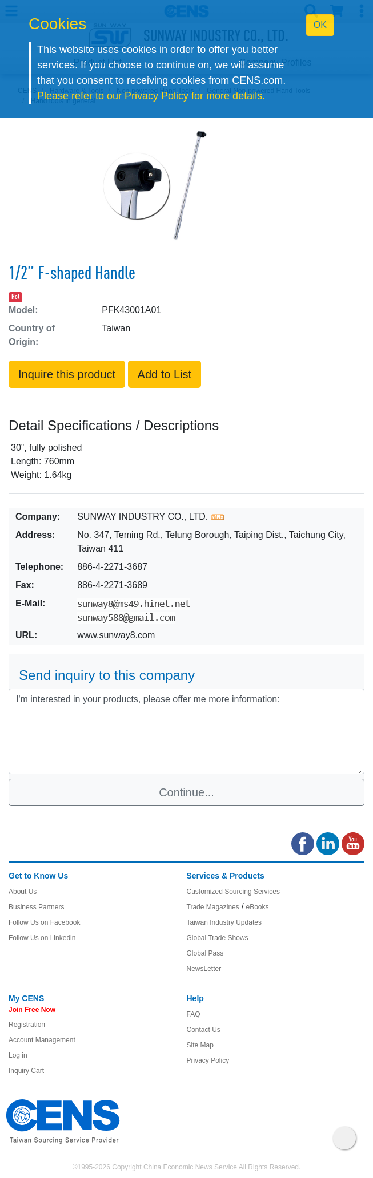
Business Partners (36, 907)
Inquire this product (66, 374)
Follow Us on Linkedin (42, 938)
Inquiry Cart (26, 1071)
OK (320, 25)
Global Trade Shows (217, 938)
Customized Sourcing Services (233, 892)
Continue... (186, 792)
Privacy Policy (208, 1060)
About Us (23, 892)
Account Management (42, 1040)
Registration (27, 1025)
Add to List (165, 374)
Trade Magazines (213, 907)
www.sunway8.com (116, 635)
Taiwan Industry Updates (224, 922)
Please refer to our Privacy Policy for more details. (151, 96)
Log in (18, 1055)
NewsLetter (204, 969)
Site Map (200, 1045)
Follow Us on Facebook (44, 922)
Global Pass (205, 953)
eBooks (257, 907)
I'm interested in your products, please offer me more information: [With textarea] (186, 731)
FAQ (193, 1014)
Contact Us (203, 1030)
